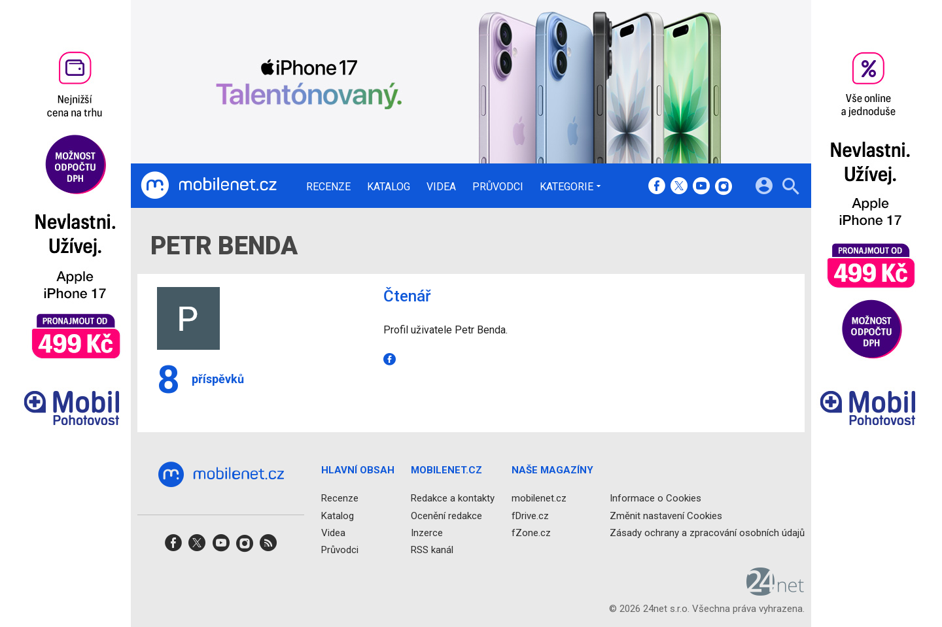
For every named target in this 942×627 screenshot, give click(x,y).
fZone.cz (531, 533)
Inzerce (427, 533)
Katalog (388, 187)
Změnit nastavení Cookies (666, 516)
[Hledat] (790, 188)
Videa (441, 187)
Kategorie (566, 186)
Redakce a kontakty (453, 499)
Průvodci (497, 187)
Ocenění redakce (446, 516)
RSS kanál (432, 550)
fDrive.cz (530, 516)
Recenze (328, 187)
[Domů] (209, 185)
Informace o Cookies (655, 499)
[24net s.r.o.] (775, 592)
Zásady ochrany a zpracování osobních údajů (707, 533)
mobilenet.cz (539, 499)
